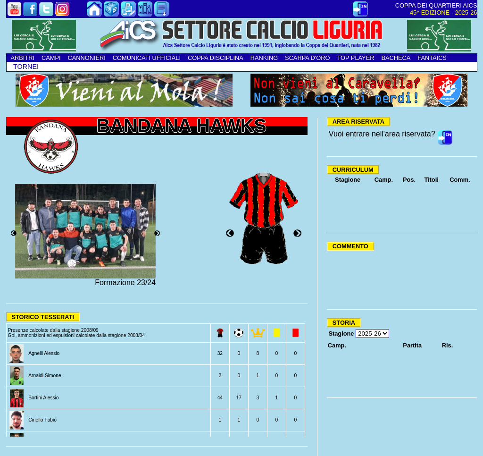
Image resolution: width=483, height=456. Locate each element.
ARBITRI (22, 57)
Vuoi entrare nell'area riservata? (382, 134)
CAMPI (51, 57)
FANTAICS (432, 57)
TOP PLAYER (355, 57)
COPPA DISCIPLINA (215, 57)
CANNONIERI (87, 57)
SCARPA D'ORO (307, 57)
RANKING (264, 57)
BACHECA (395, 57)
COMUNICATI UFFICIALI (147, 57)
